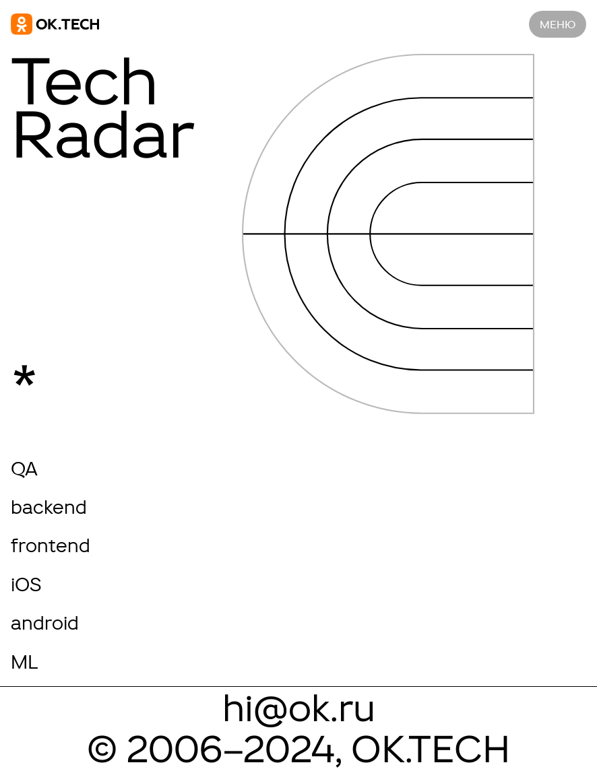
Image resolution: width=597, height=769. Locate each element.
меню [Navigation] (557, 24)
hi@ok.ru (298, 707)
